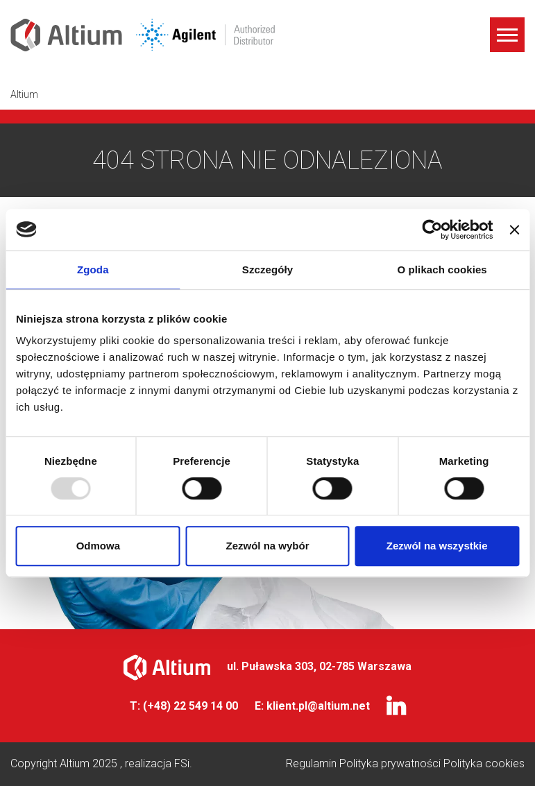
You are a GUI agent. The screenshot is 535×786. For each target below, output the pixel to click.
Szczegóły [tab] (267, 269)
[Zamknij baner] (514, 229)
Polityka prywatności (391, 763)
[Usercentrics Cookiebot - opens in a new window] (432, 229)
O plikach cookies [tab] (442, 269)
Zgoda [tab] (93, 269)
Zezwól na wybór (267, 546)
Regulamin (312, 763)
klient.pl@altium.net (318, 705)
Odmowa (98, 546)
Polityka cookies (484, 763)
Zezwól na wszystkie (437, 546)
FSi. (183, 763)
